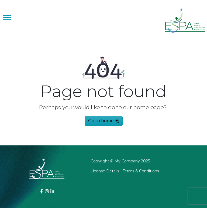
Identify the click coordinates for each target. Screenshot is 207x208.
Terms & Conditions (141, 171)
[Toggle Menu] (7, 17)
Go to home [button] (103, 120)
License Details (105, 171)
